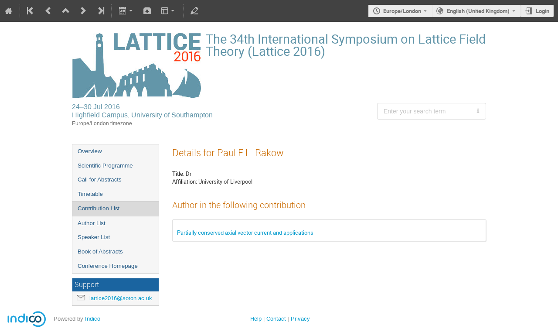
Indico (92, 318)
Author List (91, 223)
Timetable (90, 194)
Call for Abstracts (100, 179)
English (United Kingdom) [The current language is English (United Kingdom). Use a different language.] (478, 11)
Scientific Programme (105, 165)
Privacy (300, 318)
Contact (276, 318)
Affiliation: (184, 181)
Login (542, 11)
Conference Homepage (108, 266)
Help (256, 318)
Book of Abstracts (100, 251)
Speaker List (94, 237)
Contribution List (98, 208)
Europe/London (402, 11)
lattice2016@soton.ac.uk (120, 298)
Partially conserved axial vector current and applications (245, 232)
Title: (178, 174)
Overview (90, 151)
